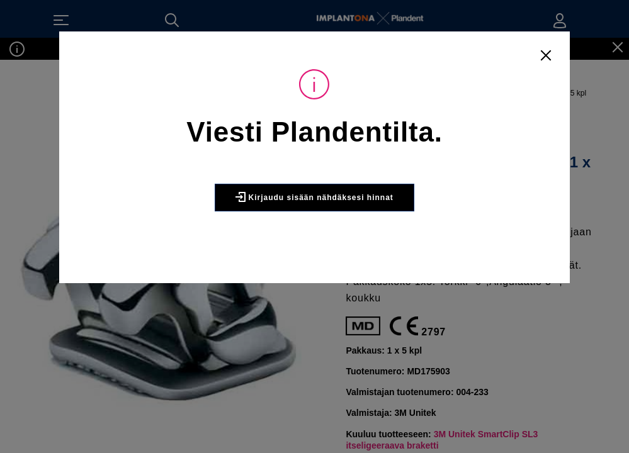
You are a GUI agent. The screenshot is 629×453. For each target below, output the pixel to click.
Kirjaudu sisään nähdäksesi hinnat (314, 225)
